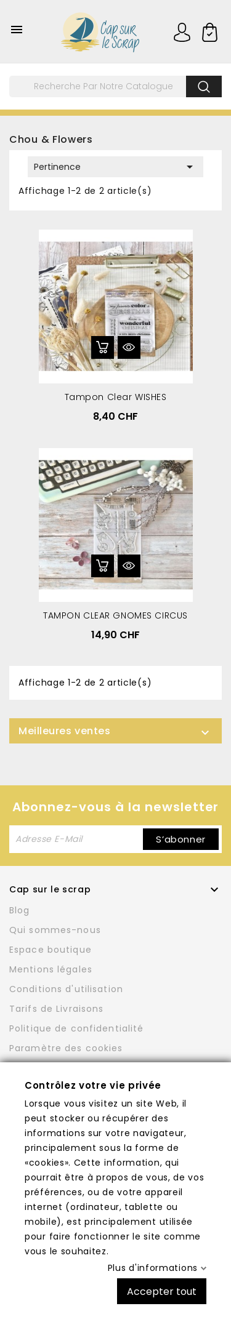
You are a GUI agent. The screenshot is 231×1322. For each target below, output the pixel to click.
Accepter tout (162, 1291)
